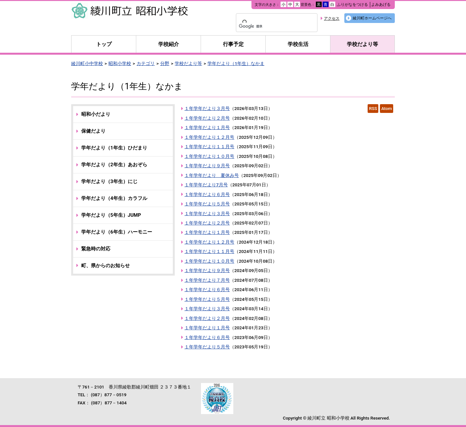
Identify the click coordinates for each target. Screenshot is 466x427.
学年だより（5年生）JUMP (111, 215)
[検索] (268, 26)
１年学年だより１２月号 (209, 137)
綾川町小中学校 (87, 63)
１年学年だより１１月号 (209, 146)
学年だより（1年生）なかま (235, 63)
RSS (373, 108)
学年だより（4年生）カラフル (114, 198)
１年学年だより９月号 (207, 165)
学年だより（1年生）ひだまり (114, 148)
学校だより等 (362, 44)
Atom (386, 108)
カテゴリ (146, 63)
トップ (104, 44)
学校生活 (298, 44)
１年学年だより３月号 (207, 108)
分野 (164, 63)
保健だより (93, 131)
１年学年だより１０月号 (209, 156)
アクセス (331, 18)
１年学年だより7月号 (206, 184)
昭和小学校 (119, 63)
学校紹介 (168, 44)
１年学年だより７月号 (207, 280)
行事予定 (233, 44)
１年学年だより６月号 (207, 194)
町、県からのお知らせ (105, 265)
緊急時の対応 (95, 249)
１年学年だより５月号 (207, 203)
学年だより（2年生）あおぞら (114, 165)
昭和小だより (95, 114)
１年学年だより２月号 (207, 118)
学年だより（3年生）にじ (109, 181)
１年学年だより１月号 (207, 127)
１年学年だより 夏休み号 (211, 175)
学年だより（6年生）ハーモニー (116, 232)
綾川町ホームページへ (372, 18)
